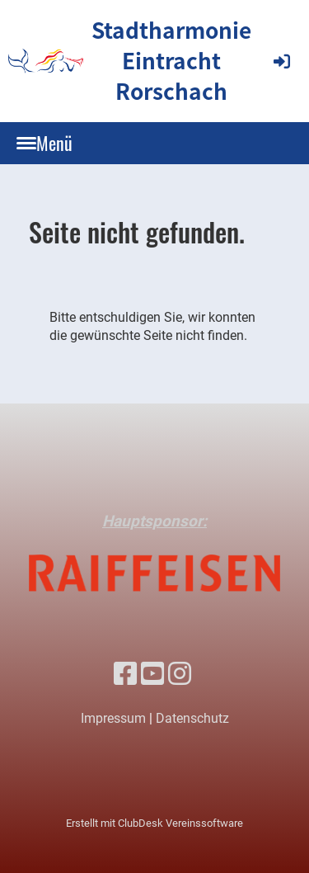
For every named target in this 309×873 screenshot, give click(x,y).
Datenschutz (192, 718)
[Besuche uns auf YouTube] (152, 674)
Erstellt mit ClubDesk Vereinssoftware (154, 823)
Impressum (113, 718)
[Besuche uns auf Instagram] (179, 674)
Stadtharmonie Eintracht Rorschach (171, 60)
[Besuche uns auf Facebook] (125, 674)
